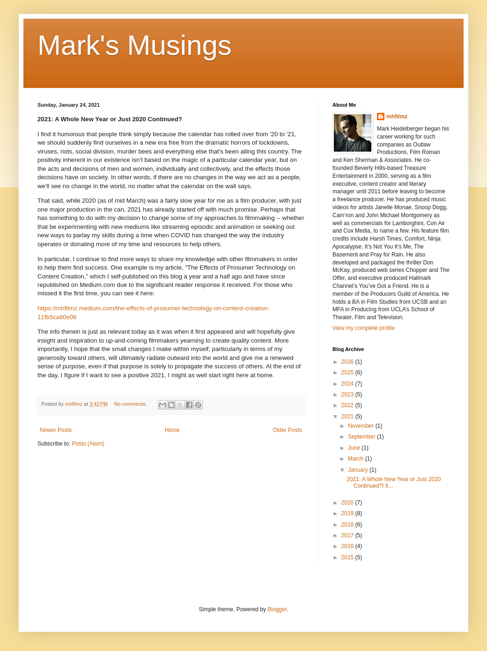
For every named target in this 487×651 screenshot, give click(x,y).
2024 (348, 383)
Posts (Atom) (88, 443)
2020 (348, 502)
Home (172, 430)
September (362, 436)
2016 (348, 546)
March (356, 458)
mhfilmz (396, 116)
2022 (348, 405)
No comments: (131, 404)
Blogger (277, 609)
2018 (348, 524)
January (358, 470)
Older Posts (287, 430)
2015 (348, 557)
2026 (348, 361)
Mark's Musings (134, 45)
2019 (348, 513)
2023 (348, 394)
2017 (348, 535)
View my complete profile (363, 328)
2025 (348, 372)
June (355, 448)
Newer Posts (56, 430)
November (362, 426)
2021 (348, 416)
